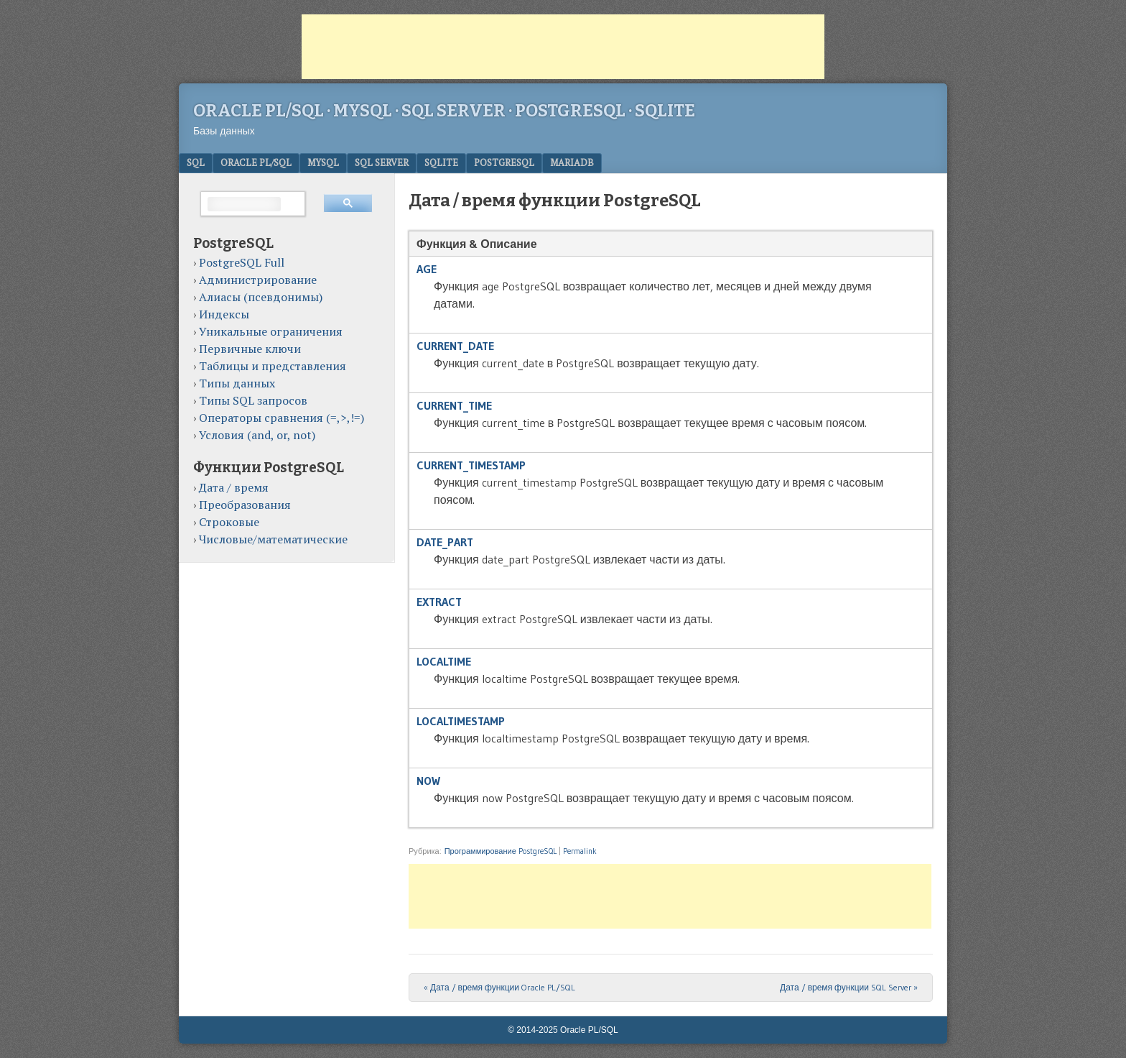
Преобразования (245, 504)
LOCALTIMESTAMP (461, 721)
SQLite (441, 162)
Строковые (229, 522)
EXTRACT (439, 601)
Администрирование (258, 280)
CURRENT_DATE (455, 346)
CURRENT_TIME (454, 405)
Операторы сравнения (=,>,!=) (281, 418)
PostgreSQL (504, 162)
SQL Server (382, 162)
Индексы (224, 314)
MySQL (323, 162)
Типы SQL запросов (253, 400)
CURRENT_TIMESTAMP (471, 465)
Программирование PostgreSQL (501, 851)
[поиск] (244, 204)
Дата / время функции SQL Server (849, 987)
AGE (427, 269)
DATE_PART (445, 542)
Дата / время (234, 487)
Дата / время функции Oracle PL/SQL (499, 987)
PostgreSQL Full (241, 262)
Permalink (580, 851)
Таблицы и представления (272, 366)
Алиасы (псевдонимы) (260, 297)
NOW (428, 780)
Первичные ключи (250, 348)
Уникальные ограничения (271, 331)
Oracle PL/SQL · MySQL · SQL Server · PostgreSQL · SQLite (444, 111)
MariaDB (572, 162)
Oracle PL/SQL (256, 162)
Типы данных (237, 383)
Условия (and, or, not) (257, 435)
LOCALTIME (444, 661)
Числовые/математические (273, 539)
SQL (196, 162)
